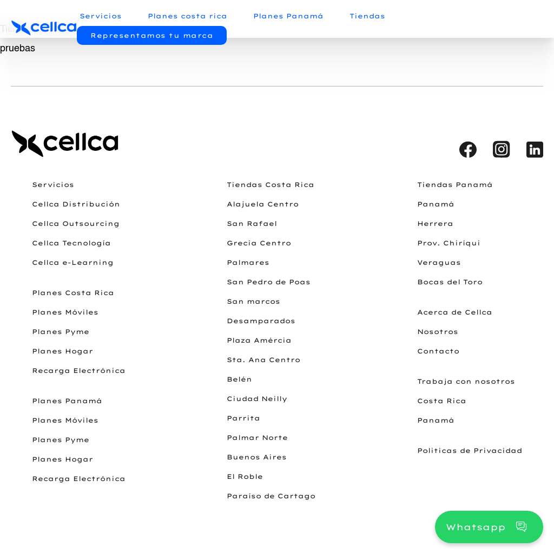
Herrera (435, 223)
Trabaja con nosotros (466, 381)
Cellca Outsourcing (76, 223)
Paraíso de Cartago (271, 496)
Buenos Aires (257, 457)
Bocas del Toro (450, 282)
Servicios (101, 16)
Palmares (248, 262)
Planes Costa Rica (73, 293)
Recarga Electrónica (79, 370)
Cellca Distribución (76, 204)
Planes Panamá (288, 16)
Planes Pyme (60, 332)
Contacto (438, 351)
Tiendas (367, 16)
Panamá (435, 204)
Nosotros (437, 332)
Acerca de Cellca (454, 312)
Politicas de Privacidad (469, 450)
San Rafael (252, 223)
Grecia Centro (259, 243)
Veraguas (439, 262)
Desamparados (261, 321)
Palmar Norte (257, 437)
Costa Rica (441, 401)
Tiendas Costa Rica (270, 185)
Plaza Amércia (259, 340)
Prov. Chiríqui (448, 243)
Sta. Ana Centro (263, 360)
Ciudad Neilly (257, 399)
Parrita (243, 418)
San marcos (253, 301)
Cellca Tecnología (71, 243)
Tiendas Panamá (455, 185)
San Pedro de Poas (269, 282)
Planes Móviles (65, 312)
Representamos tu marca (151, 35)
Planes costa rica (187, 16)
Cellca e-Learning (73, 262)
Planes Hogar (62, 351)
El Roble (245, 476)
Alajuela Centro (263, 204)
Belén (239, 379)
